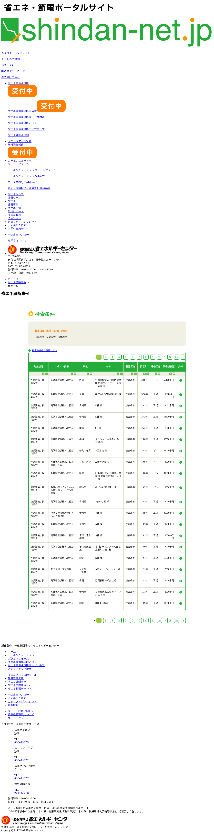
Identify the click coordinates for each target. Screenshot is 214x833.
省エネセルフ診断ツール (22, 674)
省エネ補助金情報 (18, 135)
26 (176, 620)
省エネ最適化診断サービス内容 (26, 117)
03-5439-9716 (21, 792)
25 (170, 620)
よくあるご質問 (10, 59)
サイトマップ (16, 717)
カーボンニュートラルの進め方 (26, 176)
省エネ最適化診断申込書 (37, 111)
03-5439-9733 (21, 760)
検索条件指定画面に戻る (44, 350)
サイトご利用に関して (21, 711)
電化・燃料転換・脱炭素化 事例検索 (29, 188)
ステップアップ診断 (19, 141)
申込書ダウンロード (13, 71)
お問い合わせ (9, 65)
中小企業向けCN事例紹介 (23, 182)
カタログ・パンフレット (15, 53)
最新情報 (13, 705)
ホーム (12, 279)
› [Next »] (183, 620)
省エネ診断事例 (17, 282)
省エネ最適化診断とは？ (22, 123)
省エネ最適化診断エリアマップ (26, 129)
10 (159, 620)
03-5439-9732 (21, 742)
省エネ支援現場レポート (22, 685)
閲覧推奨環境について (21, 714)
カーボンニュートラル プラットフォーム (32, 170)
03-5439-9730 (21, 778)
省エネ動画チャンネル (21, 688)
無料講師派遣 (16, 678)
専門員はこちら (10, 77)
